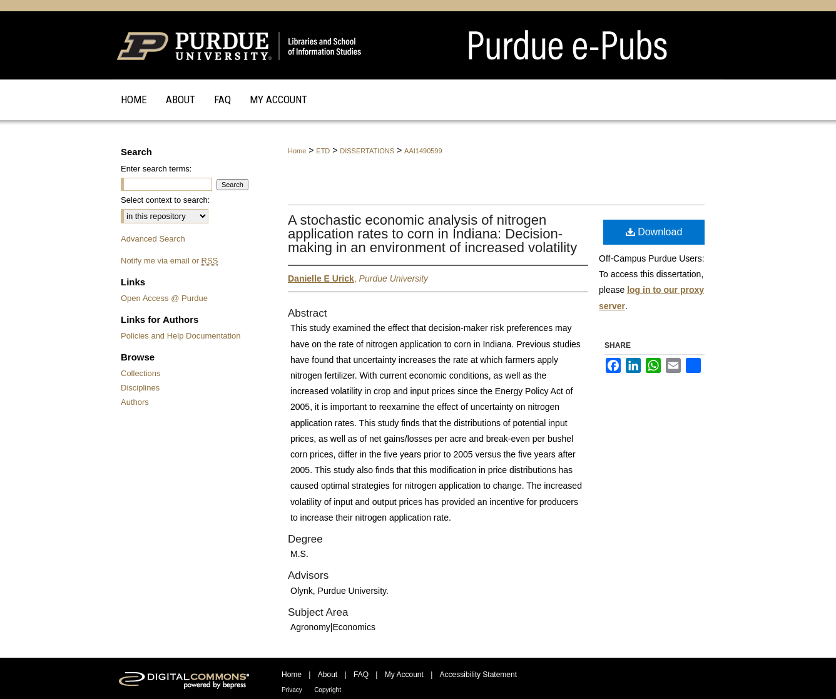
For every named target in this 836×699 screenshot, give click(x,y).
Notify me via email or (169, 260)
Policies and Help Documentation (181, 335)
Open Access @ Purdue (164, 298)
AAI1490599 (423, 151)
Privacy (292, 689)
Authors (135, 402)
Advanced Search (153, 238)
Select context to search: (165, 200)
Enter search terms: (156, 168)
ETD (323, 151)
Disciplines (140, 387)
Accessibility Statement (478, 674)
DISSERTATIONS (367, 151)
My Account (404, 674)
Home (297, 151)
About (327, 674)
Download (654, 232)
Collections (141, 373)
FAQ (361, 674)
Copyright (327, 689)
